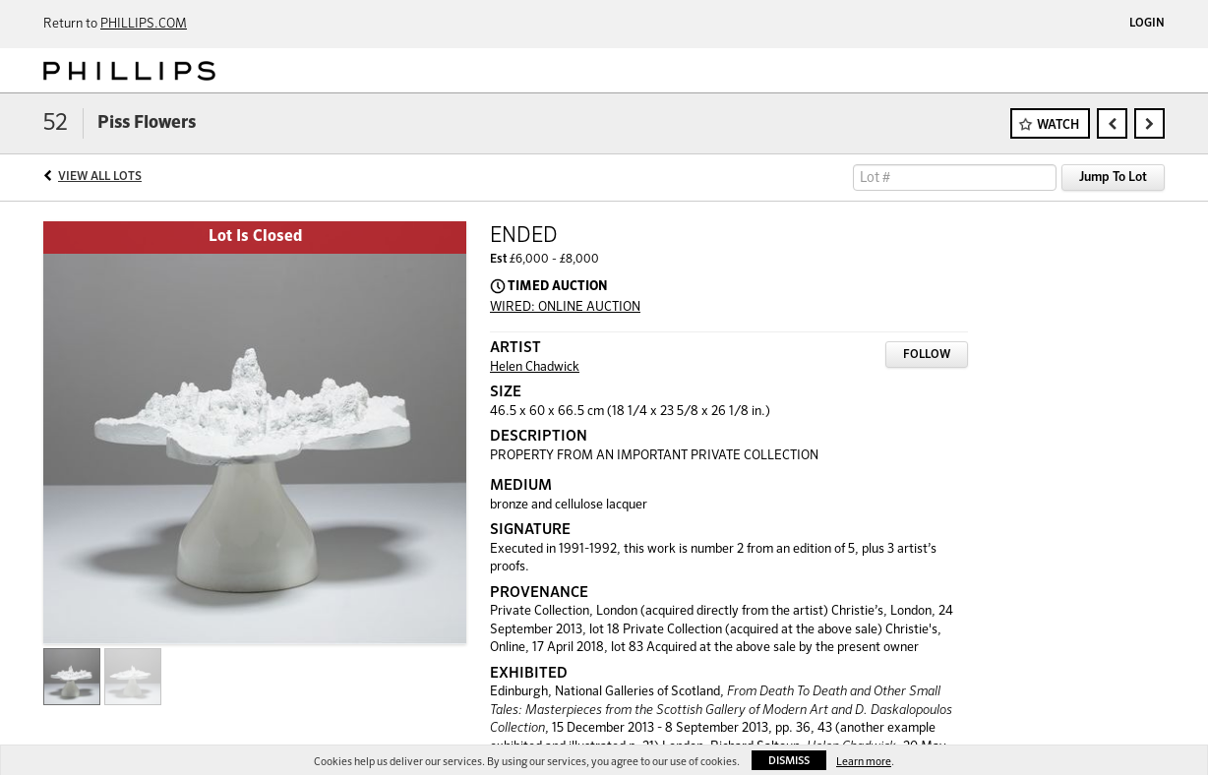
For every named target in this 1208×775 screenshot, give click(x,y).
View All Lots (100, 177)
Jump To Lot (1113, 177)
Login (1147, 24)
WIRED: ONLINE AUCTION (565, 307)
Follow (926, 355)
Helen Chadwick (534, 367)
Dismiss (789, 760)
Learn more (863, 761)
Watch (1058, 125)
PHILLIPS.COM (143, 24)
